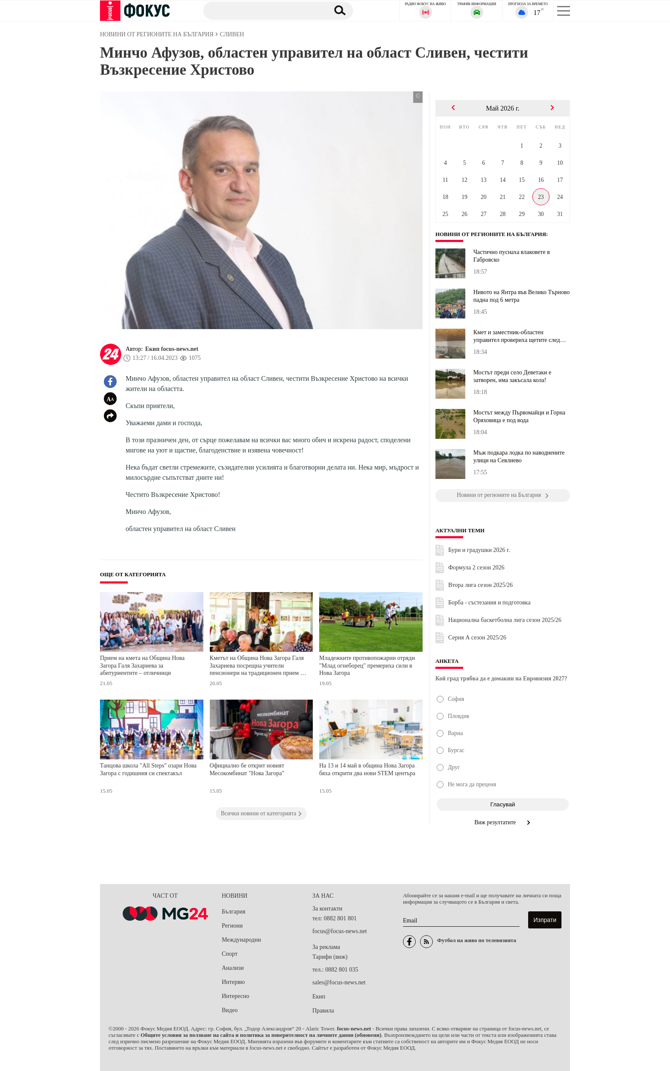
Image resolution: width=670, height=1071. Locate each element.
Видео (230, 1010)
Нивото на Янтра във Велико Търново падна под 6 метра (521, 296)
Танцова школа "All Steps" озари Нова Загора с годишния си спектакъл (148, 769)
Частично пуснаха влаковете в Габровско (511, 256)
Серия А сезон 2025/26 (477, 637)
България (233, 911)
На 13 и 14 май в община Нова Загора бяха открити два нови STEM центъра (367, 769)
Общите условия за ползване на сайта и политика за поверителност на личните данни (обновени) (261, 1035)
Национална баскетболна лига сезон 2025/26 (504, 620)
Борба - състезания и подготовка (489, 602)
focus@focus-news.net (339, 931)
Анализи (233, 968)
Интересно (235, 996)
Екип (318, 996)
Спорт (230, 954)
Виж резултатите (502, 822)
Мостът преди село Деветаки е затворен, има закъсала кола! (512, 376)
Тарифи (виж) (329, 957)
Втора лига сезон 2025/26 (480, 585)
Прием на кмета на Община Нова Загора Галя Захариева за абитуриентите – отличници (142, 665)
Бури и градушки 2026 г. (479, 550)
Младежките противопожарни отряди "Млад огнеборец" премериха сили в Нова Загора (367, 665)
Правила (323, 1010)
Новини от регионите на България (491, 234)
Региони (232, 925)
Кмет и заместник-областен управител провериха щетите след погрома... (516, 336)
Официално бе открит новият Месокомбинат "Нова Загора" (247, 769)
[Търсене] (262, 10)
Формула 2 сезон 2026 (476, 567)
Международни (241, 940)
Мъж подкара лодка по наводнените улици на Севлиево (519, 456)
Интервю (233, 982)
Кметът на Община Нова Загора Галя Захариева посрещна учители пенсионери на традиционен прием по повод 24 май (258, 666)
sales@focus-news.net (338, 982)
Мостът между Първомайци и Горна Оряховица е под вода (519, 416)
